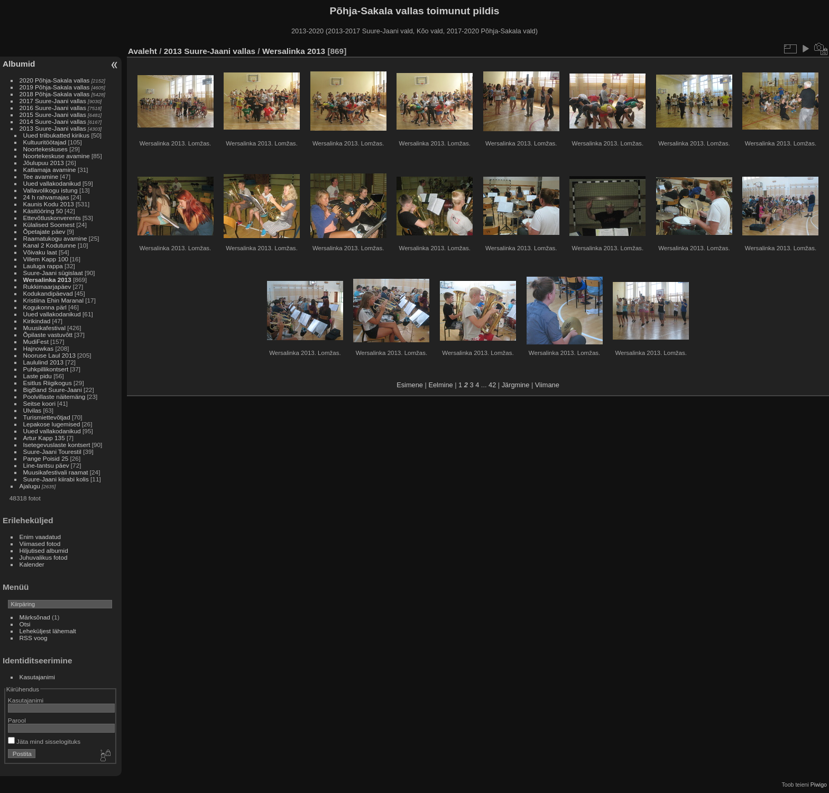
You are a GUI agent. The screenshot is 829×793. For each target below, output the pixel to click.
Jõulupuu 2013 (43, 162)
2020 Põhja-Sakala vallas (55, 80)
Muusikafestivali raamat (55, 472)
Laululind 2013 (43, 362)
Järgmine (516, 385)
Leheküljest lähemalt (48, 630)
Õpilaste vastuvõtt (48, 334)
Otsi (25, 624)
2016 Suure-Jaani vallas (53, 107)
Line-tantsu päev (46, 465)
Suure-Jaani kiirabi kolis (56, 479)
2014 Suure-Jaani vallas (53, 121)
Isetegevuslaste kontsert (57, 444)
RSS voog (34, 637)
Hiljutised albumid (44, 550)
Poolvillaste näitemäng (54, 396)
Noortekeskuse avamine (56, 155)
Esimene (410, 385)
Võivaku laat (40, 252)
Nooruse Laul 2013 (49, 355)
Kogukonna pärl (45, 307)
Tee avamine (41, 176)
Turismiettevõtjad (46, 417)
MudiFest (36, 341)
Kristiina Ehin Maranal (53, 300)
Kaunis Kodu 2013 (48, 203)
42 (492, 385)
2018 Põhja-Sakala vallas (55, 93)
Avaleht (142, 51)
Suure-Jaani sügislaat (53, 272)
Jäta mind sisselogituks (44, 741)
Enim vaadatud (40, 536)
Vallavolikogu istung (50, 190)
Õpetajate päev (44, 231)
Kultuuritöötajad (45, 142)
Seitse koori (39, 403)
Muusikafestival (44, 327)
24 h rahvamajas (46, 197)
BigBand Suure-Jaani (52, 389)
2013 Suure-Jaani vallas (53, 128)
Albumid (19, 63)
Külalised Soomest (49, 224)
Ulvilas (32, 410)
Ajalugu (30, 485)
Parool (17, 720)
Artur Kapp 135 (44, 437)
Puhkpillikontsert (46, 369)
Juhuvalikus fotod (44, 557)
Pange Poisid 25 (46, 458)
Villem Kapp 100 (45, 259)
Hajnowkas (39, 348)
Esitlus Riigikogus (47, 382)
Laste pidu (37, 375)
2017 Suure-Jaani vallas (53, 100)
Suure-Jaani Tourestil (52, 451)
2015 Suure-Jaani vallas (53, 114)
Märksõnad (35, 617)
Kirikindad (37, 320)
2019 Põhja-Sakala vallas (55, 87)
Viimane (547, 385)
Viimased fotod (40, 543)
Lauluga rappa (43, 265)
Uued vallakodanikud (52, 183)
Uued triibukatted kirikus (56, 135)
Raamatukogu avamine (56, 238)
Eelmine (440, 385)
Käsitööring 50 (43, 210)
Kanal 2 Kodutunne (49, 245)
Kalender (32, 564)
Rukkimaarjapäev (47, 286)
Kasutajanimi (37, 676)
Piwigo (818, 784)
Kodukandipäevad (48, 293)
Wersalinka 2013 (47, 279)
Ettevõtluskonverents (52, 217)
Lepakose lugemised (51, 424)
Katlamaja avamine (49, 169)
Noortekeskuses (45, 148)
